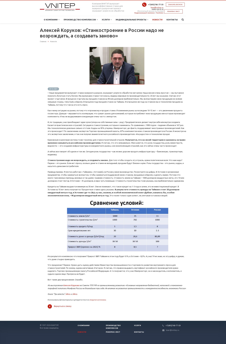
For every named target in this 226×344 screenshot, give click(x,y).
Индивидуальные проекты (132, 20)
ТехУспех (159, 13)
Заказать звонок (175, 4)
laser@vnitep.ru (157, 7)
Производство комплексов (81, 20)
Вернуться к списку (59, 306)
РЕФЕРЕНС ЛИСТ (173, 11)
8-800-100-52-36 (157, 9)
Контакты (172, 20)
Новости (157, 20)
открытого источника (98, 300)
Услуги (107, 20)
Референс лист (113, 332)
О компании (51, 20)
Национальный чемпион (144, 13)
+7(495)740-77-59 (155, 5)
